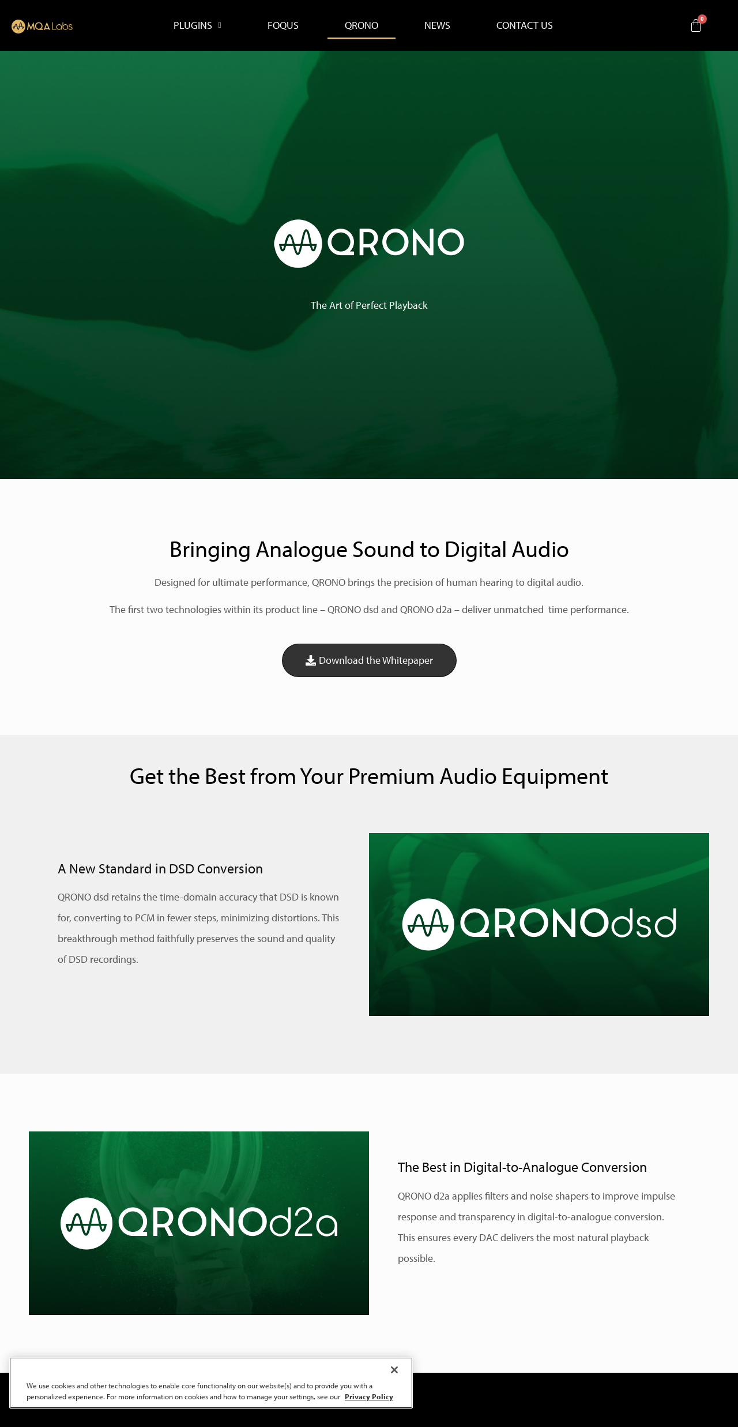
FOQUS (283, 25)
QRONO (361, 25)
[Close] (394, 1370)
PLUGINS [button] (197, 25)
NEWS (437, 25)
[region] (211, 1383)
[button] (197, 25)
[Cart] (696, 25)
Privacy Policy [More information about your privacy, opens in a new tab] (369, 1396)
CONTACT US (524, 25)
